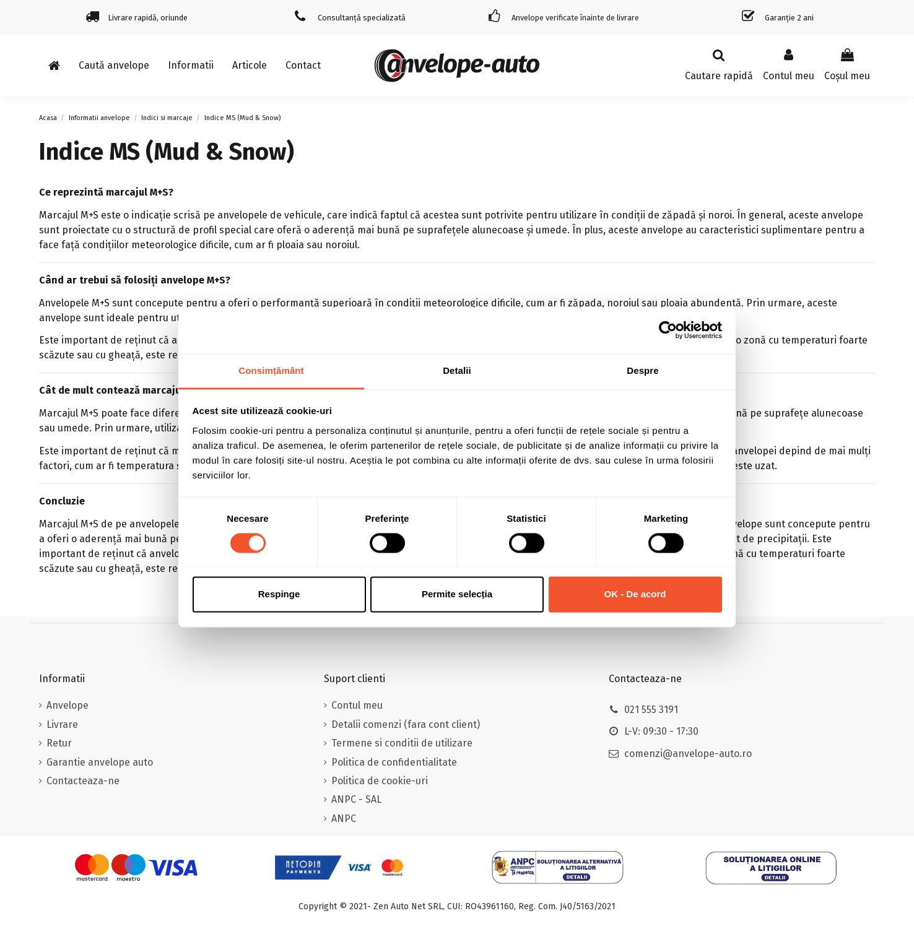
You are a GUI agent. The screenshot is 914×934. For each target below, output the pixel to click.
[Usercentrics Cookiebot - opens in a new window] (668, 330)
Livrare (62, 724)
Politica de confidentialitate (394, 762)
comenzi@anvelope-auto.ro (688, 753)
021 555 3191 (651, 710)
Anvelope (67, 705)
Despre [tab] (642, 370)
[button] (191, 65)
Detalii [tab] (457, 370)
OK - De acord (635, 594)
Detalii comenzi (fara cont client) (405, 724)
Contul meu (357, 705)
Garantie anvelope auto (99, 762)
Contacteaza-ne (83, 781)
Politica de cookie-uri (379, 781)
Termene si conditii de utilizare (401, 743)
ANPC (343, 818)
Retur (59, 743)
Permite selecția (457, 594)
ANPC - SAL (356, 799)
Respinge (279, 594)
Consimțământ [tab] (270, 370)
